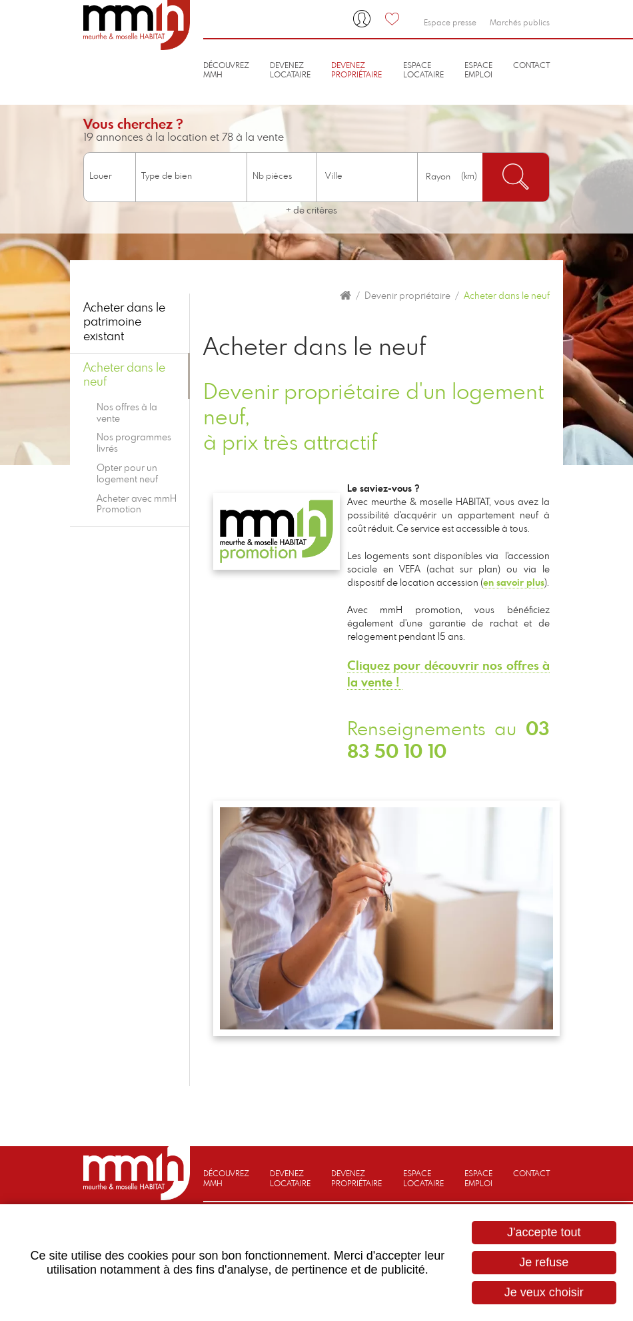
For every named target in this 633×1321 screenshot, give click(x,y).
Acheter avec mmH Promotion (137, 504)
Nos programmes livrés (134, 443)
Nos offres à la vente (127, 413)
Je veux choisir (544, 1292)
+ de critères (311, 210)
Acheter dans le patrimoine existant (124, 322)
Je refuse (543, 1262)
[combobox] (367, 177)
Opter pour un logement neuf (127, 474)
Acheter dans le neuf (507, 296)
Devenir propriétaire (407, 296)
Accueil (345, 295)
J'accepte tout (544, 1232)
